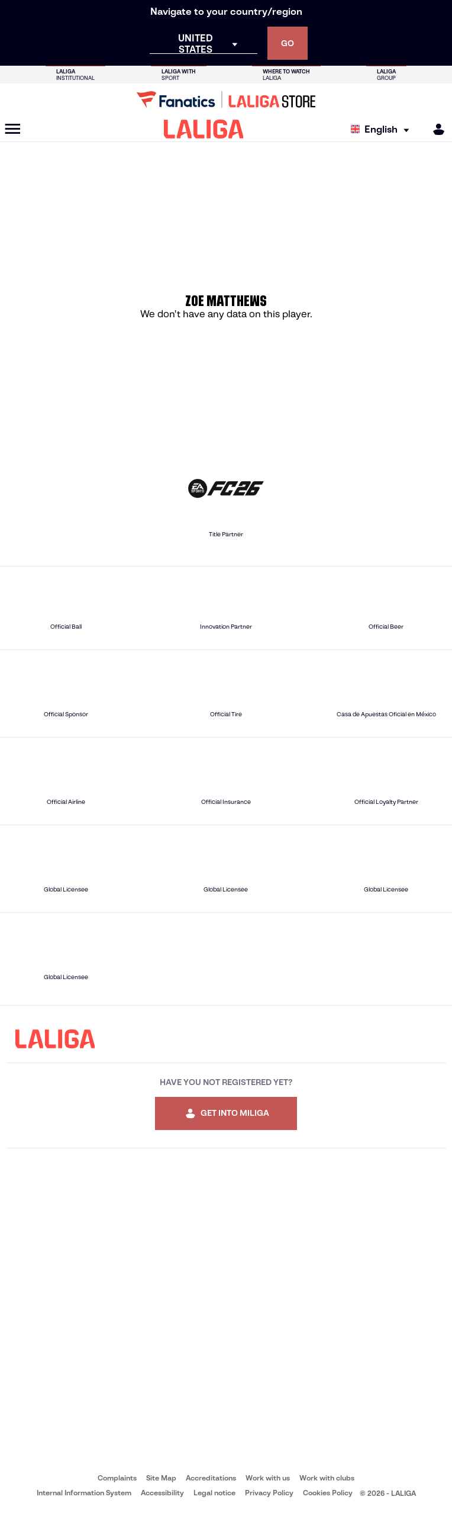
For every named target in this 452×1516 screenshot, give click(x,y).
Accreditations (211, 1478)
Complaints (117, 1478)
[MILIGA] (434, 129)
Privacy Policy (269, 1492)
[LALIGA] (204, 129)
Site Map (161, 1478)
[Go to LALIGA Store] (226, 99)
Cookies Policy (328, 1492)
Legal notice (214, 1492)
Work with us (268, 1478)
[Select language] (382, 129)
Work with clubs (326, 1478)
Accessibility (162, 1492)
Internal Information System (84, 1492)
